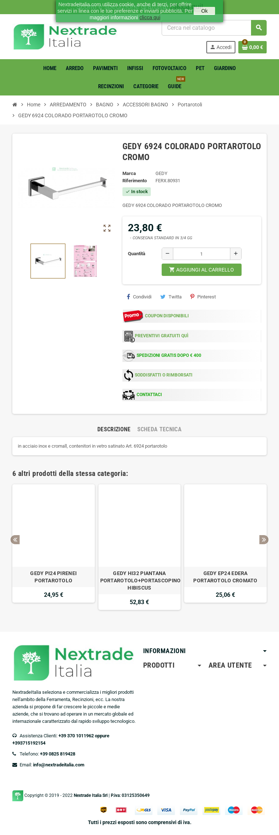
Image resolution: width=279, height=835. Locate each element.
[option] (54, 547)
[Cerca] (214, 28)
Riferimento (134, 180)
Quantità (136, 253)
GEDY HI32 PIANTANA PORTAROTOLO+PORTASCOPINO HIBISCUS (139, 580)
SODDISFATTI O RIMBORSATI (164, 375)
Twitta (171, 297)
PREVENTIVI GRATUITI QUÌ (162, 335)
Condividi (139, 297)
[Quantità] (201, 254)
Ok (204, 11)
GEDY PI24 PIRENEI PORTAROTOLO (53, 576)
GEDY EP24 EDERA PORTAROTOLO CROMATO (225, 576)
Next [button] (263, 539)
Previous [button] (15, 539)
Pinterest (203, 297)
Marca (129, 173)
